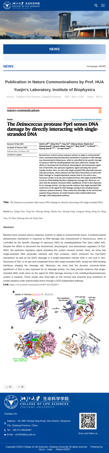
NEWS (102, 66)
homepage (92, 66)
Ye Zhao (12, 218)
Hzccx (42, 449)
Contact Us (10, 413)
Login (49, 449)
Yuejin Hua (38, 218)
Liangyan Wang (83, 211)
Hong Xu (96, 211)
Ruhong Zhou (23, 218)
